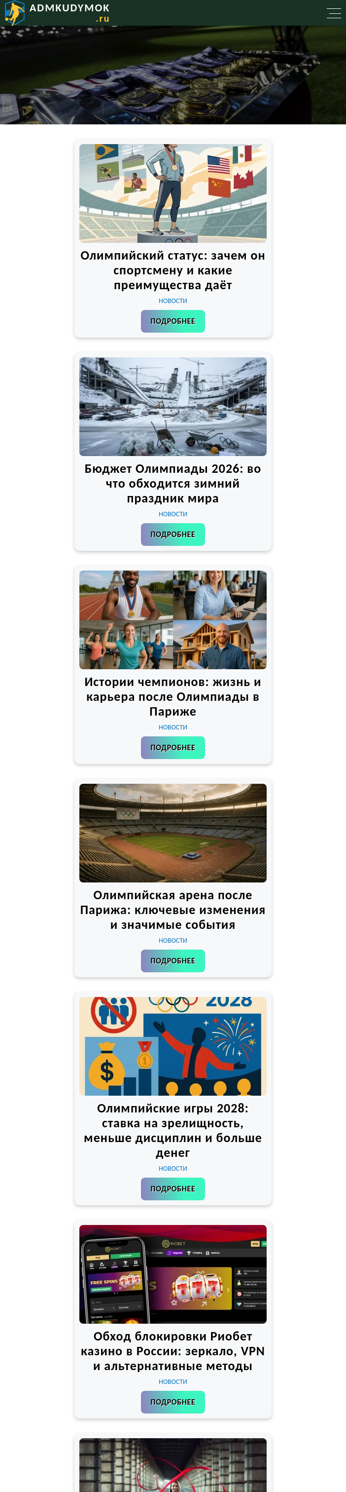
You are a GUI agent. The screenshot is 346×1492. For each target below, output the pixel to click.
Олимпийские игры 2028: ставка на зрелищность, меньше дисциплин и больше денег (173, 1130)
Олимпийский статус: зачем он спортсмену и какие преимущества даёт (172, 270)
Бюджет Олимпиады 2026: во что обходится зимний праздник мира (173, 483)
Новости (173, 301)
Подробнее (173, 321)
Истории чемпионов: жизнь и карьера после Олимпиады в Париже (172, 696)
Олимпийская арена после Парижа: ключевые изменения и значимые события (173, 909)
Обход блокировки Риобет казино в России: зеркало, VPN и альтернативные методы (173, 1351)
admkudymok (70, 12)
